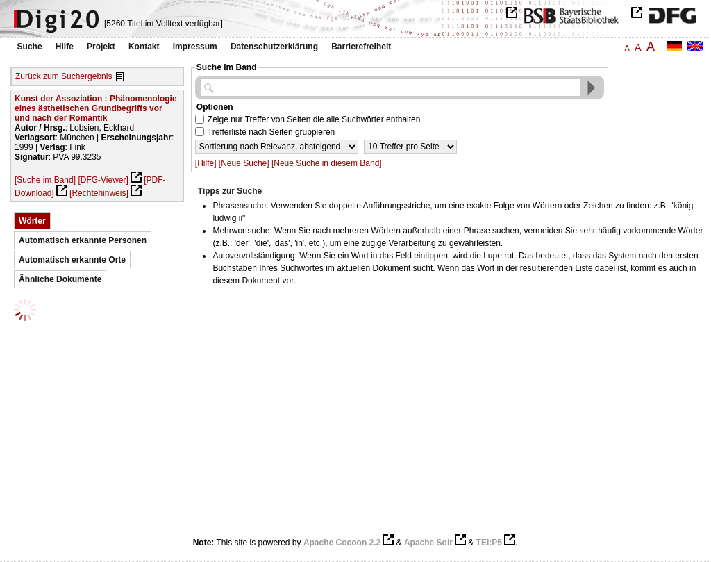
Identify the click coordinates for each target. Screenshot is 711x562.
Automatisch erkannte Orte (72, 260)
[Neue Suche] (244, 163)
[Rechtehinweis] (98, 193)
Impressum (195, 46)
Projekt (101, 46)
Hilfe (65, 46)
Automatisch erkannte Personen (83, 240)
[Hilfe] (206, 163)
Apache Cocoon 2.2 (341, 542)
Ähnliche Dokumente (60, 279)
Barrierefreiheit (361, 46)
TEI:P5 (489, 542)
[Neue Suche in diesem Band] (326, 163)
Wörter (32, 221)
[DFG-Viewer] (103, 180)
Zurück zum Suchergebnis (63, 76)
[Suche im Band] (45, 180)
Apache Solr (428, 542)
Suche (29, 46)
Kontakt (144, 46)
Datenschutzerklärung (274, 46)
